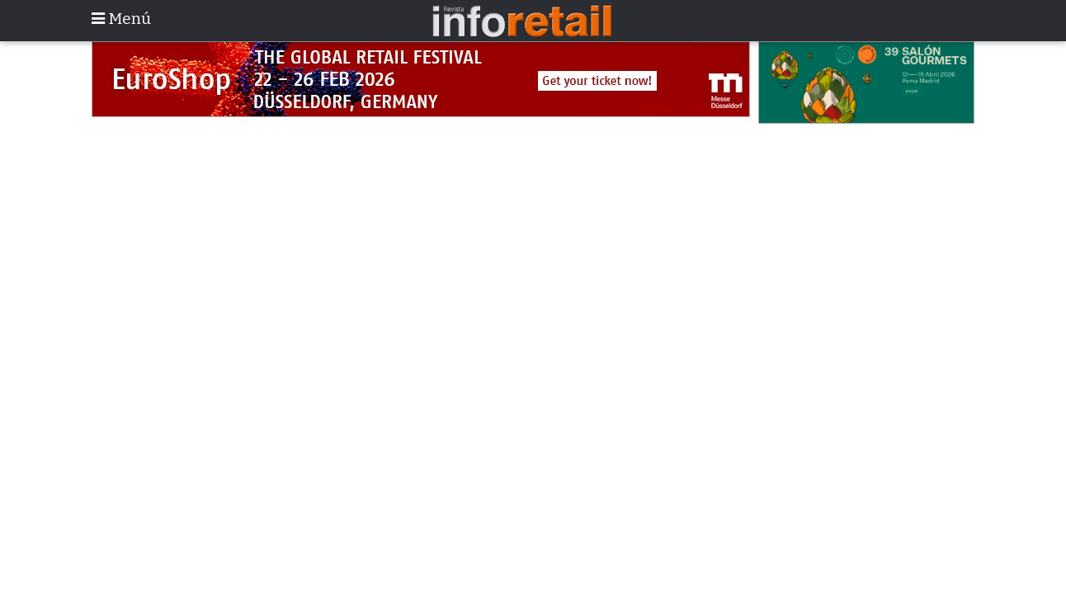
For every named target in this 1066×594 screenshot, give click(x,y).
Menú (121, 18)
